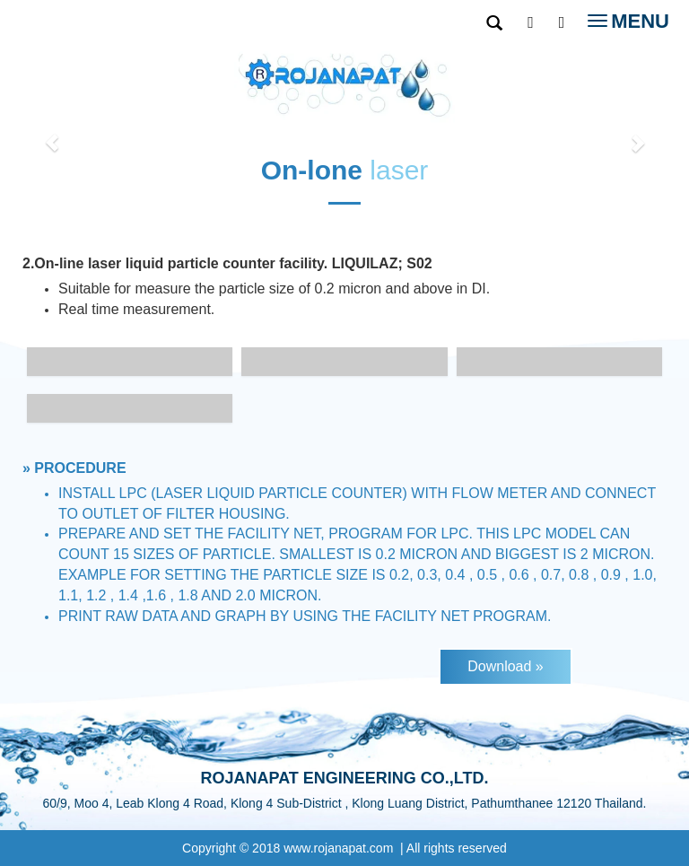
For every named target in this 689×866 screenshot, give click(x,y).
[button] (51, 134)
